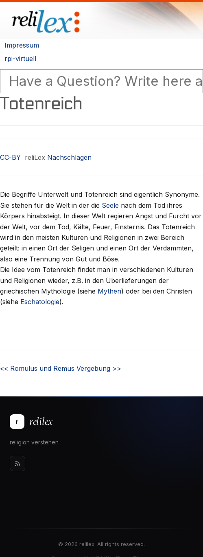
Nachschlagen (69, 157)
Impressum (21, 45)
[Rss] (17, 463)
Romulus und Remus (37, 368)
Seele (110, 205)
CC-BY (10, 157)
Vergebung (98, 368)
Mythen (109, 291)
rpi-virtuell (20, 58)
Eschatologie (39, 302)
